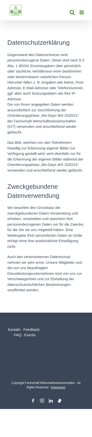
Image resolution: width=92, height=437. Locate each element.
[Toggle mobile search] (72, 12)
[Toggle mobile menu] (82, 12)
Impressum (58, 387)
